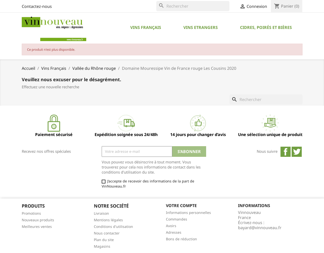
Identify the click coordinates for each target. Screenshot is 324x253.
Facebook (285, 152)
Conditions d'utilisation (113, 226)
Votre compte (181, 205)
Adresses (173, 232)
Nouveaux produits (38, 219)
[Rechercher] (192, 6)
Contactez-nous (37, 6)
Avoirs (171, 225)
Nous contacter (107, 233)
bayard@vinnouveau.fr (260, 227)
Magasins (102, 246)
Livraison (101, 213)
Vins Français (145, 27)
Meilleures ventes (37, 226)
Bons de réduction (181, 239)
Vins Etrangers (200, 27)
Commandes (176, 219)
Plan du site (104, 239)
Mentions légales (108, 219)
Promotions (31, 213)
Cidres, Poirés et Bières (266, 27)
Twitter (297, 152)
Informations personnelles (188, 212)
